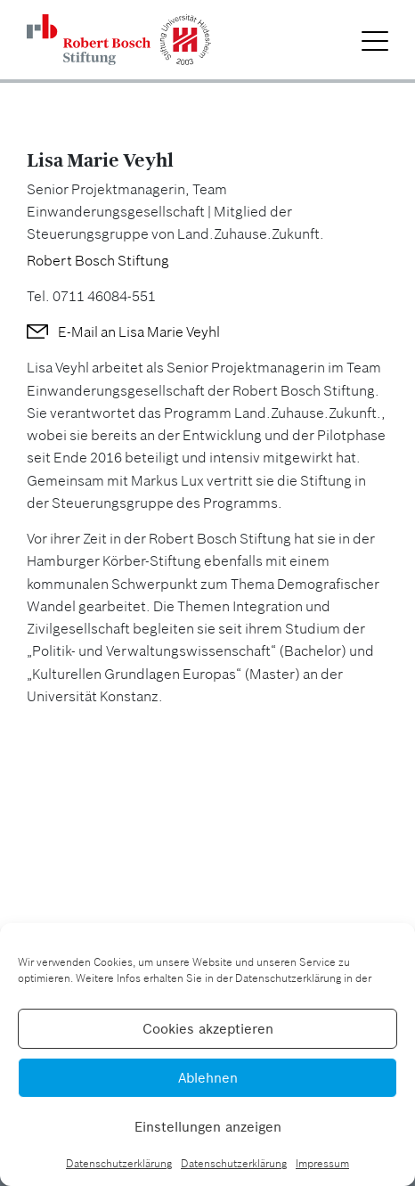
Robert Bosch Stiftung (98, 260)
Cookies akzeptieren (207, 1028)
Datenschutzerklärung (119, 1163)
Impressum (322, 1163)
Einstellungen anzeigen (207, 1126)
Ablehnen (208, 1077)
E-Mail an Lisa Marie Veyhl (139, 331)
